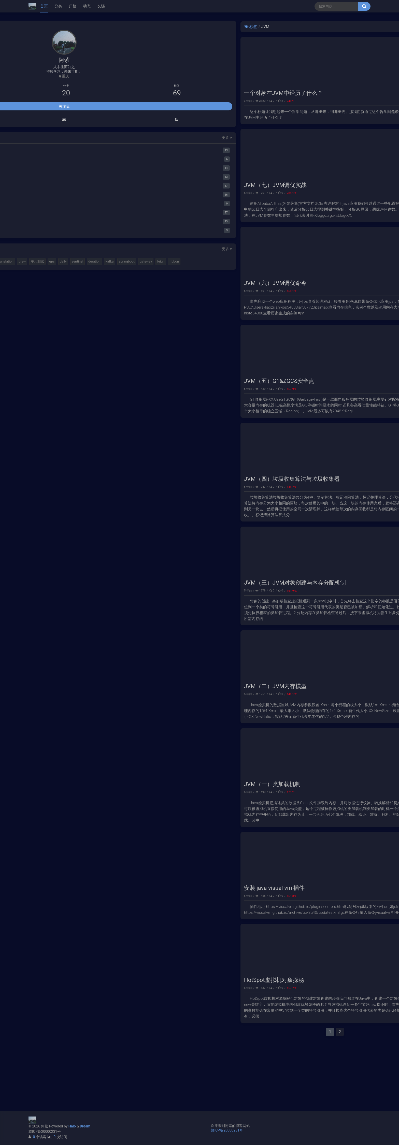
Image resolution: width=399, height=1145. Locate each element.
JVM (287, 107)
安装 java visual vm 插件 (138, 946)
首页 (44, 6)
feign (76, 1083)
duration (57, 1074)
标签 (115, 26)
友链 (101, 6)
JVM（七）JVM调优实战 (139, 198)
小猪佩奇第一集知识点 (321, 64)
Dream (85, 1126)
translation (81, 1056)
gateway (61, 1083)
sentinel (40, 1074)
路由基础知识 (313, 73)
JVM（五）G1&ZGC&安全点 (143, 406)
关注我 (64, 892)
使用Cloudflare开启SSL (321, 38)
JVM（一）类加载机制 (136, 835)
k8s (65, 1056)
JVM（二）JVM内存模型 (139, 731)
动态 (87, 6)
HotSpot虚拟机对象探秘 (138, 1044)
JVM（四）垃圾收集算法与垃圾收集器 (156, 511)
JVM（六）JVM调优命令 (139, 302)
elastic (61, 1047)
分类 (58, 6)
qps (67, 1065)
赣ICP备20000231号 (44, 1131)
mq (37, 1047)
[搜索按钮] (364, 6)
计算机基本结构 (46, 1056)
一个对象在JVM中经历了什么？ (147, 99)
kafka (72, 1074)
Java (287, 954)
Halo (72, 1126)
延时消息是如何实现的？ (322, 55)
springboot (42, 1083)
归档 (72, 6)
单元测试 (53, 1065)
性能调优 (284, 206)
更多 (91, 923)
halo (48, 1047)
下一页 (287, 1096)
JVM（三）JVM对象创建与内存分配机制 (159, 621)
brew (38, 1065)
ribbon (39, 1092)
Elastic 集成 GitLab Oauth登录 (326, 47)
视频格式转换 (81, 1047)
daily (79, 1065)
